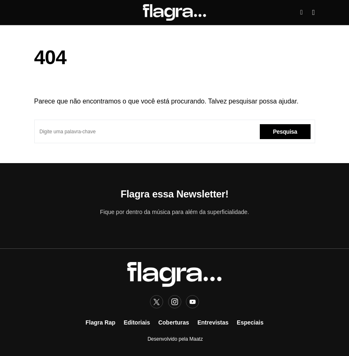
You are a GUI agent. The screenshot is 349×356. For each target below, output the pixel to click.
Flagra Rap (100, 322)
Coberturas (173, 322)
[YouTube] (192, 301)
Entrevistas (212, 322)
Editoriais (136, 322)
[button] (301, 12)
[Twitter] (156, 301)
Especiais (250, 322)
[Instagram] (174, 301)
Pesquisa (285, 131)
